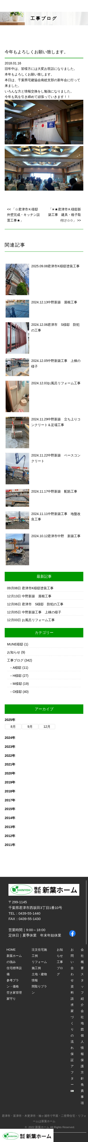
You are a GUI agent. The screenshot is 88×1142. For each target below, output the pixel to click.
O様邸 (17, 692)
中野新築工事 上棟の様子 (41, 612)
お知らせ (13, 652)
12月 (46, 726)
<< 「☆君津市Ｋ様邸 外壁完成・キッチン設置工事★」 (24, 214)
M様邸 (17, 684)
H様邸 (17, 676)
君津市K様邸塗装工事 (63, 266)
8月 (13, 726)
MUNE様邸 (15, 644)
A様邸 (17, 667)
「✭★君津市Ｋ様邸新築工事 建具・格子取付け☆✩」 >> (64, 214)
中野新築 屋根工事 (62, 302)
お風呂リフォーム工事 (64, 383)
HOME (11, 949)
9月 (30, 726)
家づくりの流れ (72, 1029)
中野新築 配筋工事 (62, 491)
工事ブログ (15, 660)
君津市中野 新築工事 (64, 536)
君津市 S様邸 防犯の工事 (42, 604)
